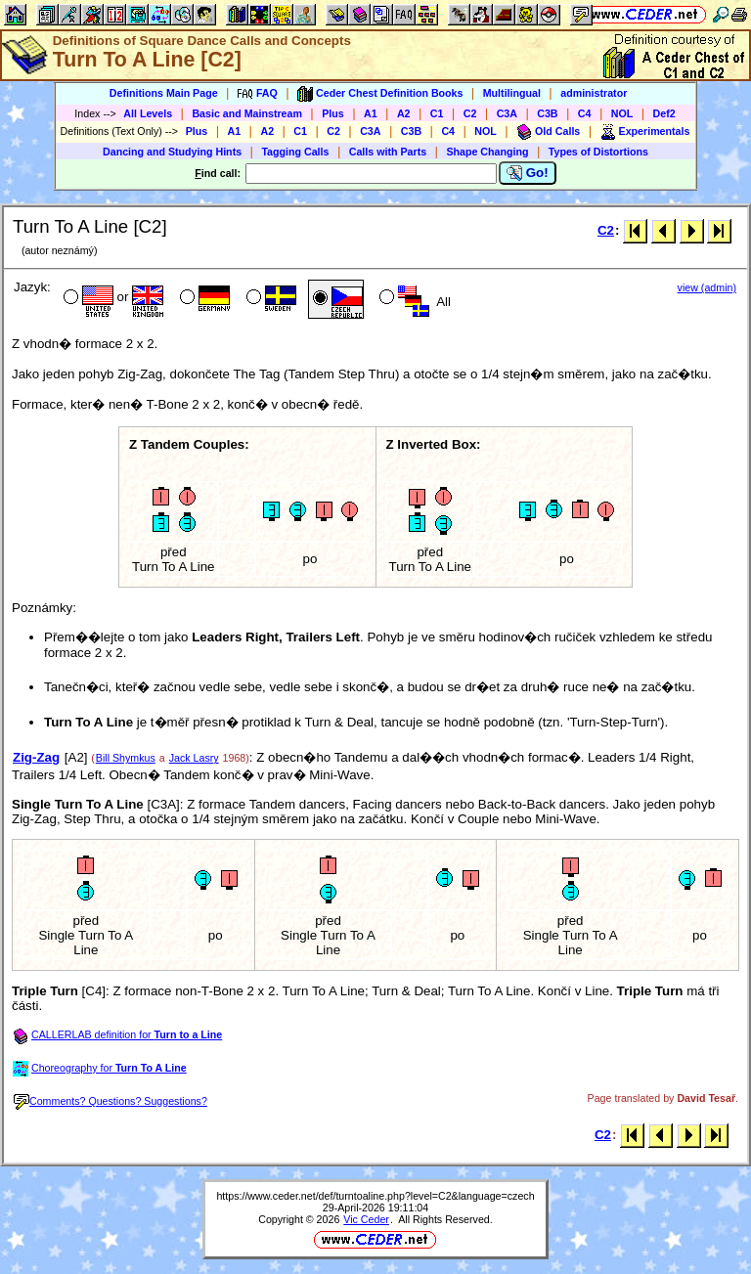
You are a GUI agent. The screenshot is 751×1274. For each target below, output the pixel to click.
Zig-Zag (36, 757)
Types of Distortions (598, 151)
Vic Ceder (366, 1219)
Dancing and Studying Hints (172, 151)
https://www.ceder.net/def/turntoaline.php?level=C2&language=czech (375, 1196)
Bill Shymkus (125, 758)
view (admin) (707, 287)
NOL (622, 113)
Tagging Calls (295, 151)
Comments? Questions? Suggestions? (110, 1101)
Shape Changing (487, 151)
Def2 (664, 113)
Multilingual (512, 93)
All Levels (147, 113)
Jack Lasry (194, 758)
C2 (470, 113)
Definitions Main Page (164, 93)
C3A (507, 113)
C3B (547, 113)
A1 (370, 113)
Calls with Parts (387, 151)
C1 (437, 113)
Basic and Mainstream (247, 113)
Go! (528, 173)
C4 (585, 113)
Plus (333, 113)
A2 (404, 113)
